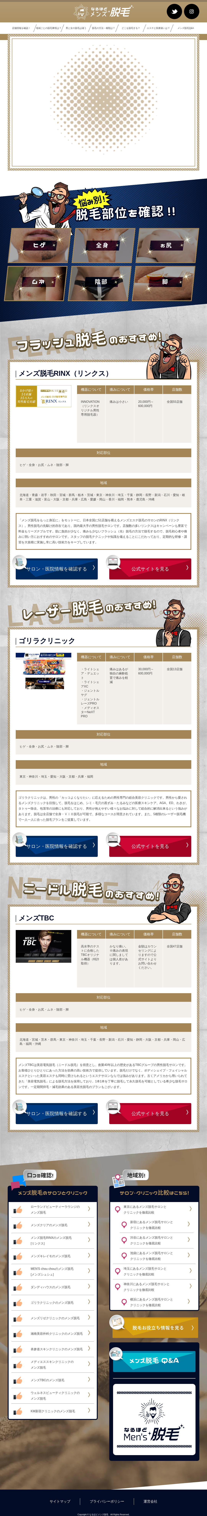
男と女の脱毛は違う (76, 28)
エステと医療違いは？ (158, 28)
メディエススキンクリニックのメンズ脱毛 (52, 1364)
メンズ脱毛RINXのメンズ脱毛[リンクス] (51, 1240)
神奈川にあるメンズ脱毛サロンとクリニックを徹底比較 (147, 1286)
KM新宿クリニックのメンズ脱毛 (53, 1411)
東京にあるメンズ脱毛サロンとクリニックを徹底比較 (145, 1209)
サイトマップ (60, 1501)
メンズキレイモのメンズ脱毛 (51, 1256)
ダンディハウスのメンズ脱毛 (51, 1287)
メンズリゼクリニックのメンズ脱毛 (55, 1318)
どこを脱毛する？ (131, 28)
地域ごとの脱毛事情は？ (48, 28)
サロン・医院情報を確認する (56, 568)
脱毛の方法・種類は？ (103, 28)
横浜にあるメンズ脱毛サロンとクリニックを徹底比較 (151, 1302)
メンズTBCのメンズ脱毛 (47, 1380)
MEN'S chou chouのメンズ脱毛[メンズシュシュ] (52, 1271)
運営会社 (150, 1501)
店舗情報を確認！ (21, 28)
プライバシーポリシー (107, 1501)
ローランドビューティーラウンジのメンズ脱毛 (55, 1209)
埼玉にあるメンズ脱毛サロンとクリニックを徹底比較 (145, 1271)
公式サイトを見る (150, 568)
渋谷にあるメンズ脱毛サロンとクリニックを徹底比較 (151, 1240)
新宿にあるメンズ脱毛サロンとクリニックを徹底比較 (151, 1224)
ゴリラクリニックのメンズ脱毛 (52, 1302)
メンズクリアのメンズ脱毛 (49, 1225)
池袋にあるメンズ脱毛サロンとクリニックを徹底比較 (151, 1255)
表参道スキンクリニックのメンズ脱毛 (57, 1349)
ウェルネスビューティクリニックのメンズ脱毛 (55, 1395)
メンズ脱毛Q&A (185, 28)
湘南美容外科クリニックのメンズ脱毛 (57, 1333)
